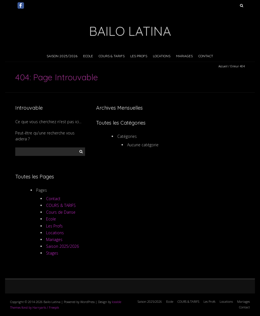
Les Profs (138, 56)
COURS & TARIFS (112, 56)
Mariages (184, 56)
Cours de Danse (60, 212)
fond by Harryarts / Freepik (40, 307)
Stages (52, 253)
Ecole (88, 56)
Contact (205, 56)
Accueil (222, 66)
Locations (161, 56)
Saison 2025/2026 (62, 56)
